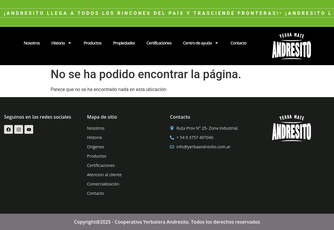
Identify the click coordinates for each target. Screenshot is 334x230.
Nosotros (32, 43)
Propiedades (124, 43)
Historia (61, 43)
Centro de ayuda (201, 43)
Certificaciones (158, 43)
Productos (92, 43)
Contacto (238, 43)
